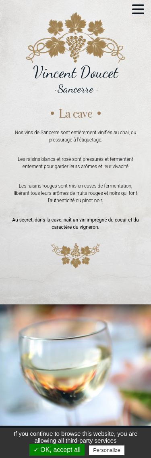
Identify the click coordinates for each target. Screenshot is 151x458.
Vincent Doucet (75, 72)
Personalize (106, 450)
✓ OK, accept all (57, 449)
